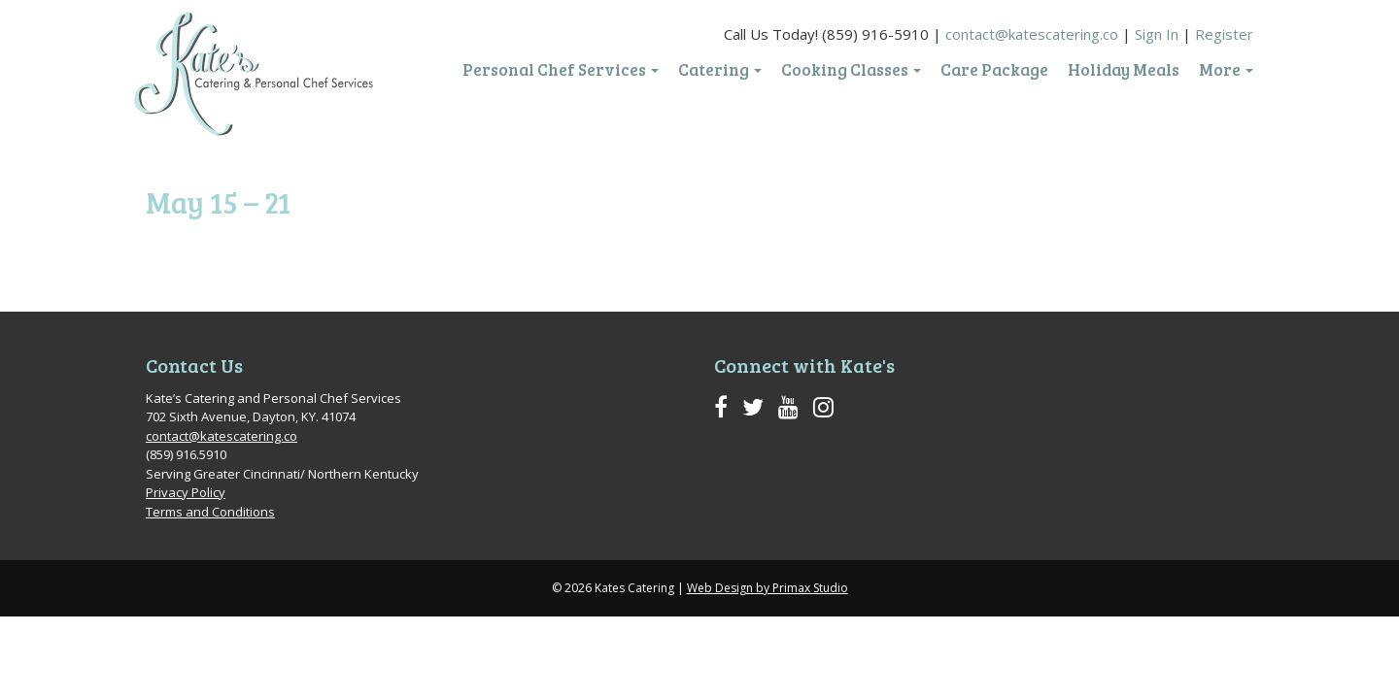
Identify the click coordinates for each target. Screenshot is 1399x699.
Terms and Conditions (210, 511)
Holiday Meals (1123, 70)
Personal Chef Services (560, 70)
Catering (720, 70)
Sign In (1156, 34)
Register (1224, 34)
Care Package (994, 70)
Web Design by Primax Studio (767, 588)
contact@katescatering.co (1031, 34)
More (1226, 70)
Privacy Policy (185, 492)
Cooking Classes (851, 70)
